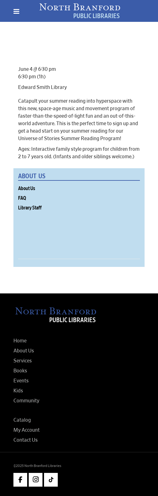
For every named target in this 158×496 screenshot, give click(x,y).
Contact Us (25, 440)
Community (26, 400)
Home (20, 340)
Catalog (22, 420)
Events (21, 380)
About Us (26, 188)
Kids (18, 390)
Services (22, 360)
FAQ (22, 198)
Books (20, 370)
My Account (26, 430)
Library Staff (30, 207)
